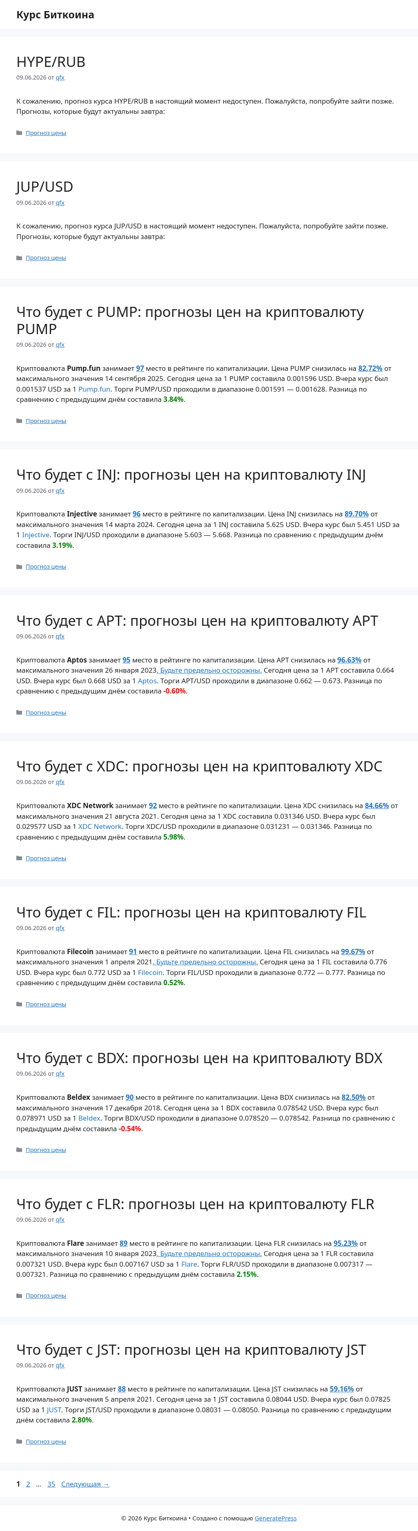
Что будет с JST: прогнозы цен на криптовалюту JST (191, 1349)
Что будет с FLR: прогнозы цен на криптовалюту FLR (195, 1203)
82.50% (354, 1097)
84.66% (377, 805)
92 (153, 805)
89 (123, 1243)
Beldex (89, 1118)
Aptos (147, 680)
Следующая (85, 1484)
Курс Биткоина (55, 14)
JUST (54, 1409)
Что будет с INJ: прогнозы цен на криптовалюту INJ (191, 474)
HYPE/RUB (51, 61)
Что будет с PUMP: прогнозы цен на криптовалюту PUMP (190, 320)
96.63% (350, 660)
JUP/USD (44, 186)
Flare (189, 1264)
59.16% (342, 1389)
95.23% (346, 1243)
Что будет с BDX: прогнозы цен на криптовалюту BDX (199, 1057)
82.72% (370, 368)
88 (122, 1389)
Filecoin (150, 972)
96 (136, 513)
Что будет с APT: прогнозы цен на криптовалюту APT (197, 620)
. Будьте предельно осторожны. (209, 670)
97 (140, 368)
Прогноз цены (46, 133)
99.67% (353, 951)
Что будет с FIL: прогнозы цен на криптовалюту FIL (191, 912)
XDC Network (100, 826)
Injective (35, 534)
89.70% (357, 513)
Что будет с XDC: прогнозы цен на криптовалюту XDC (199, 765)
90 (129, 1097)
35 (52, 1484)
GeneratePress (276, 1518)
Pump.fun (94, 389)
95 (126, 660)
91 (133, 951)
